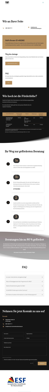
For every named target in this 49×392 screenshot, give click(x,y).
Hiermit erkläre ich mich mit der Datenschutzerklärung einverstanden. (19, 359)
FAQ (8, 82)
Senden (42, 363)
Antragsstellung (12, 63)
